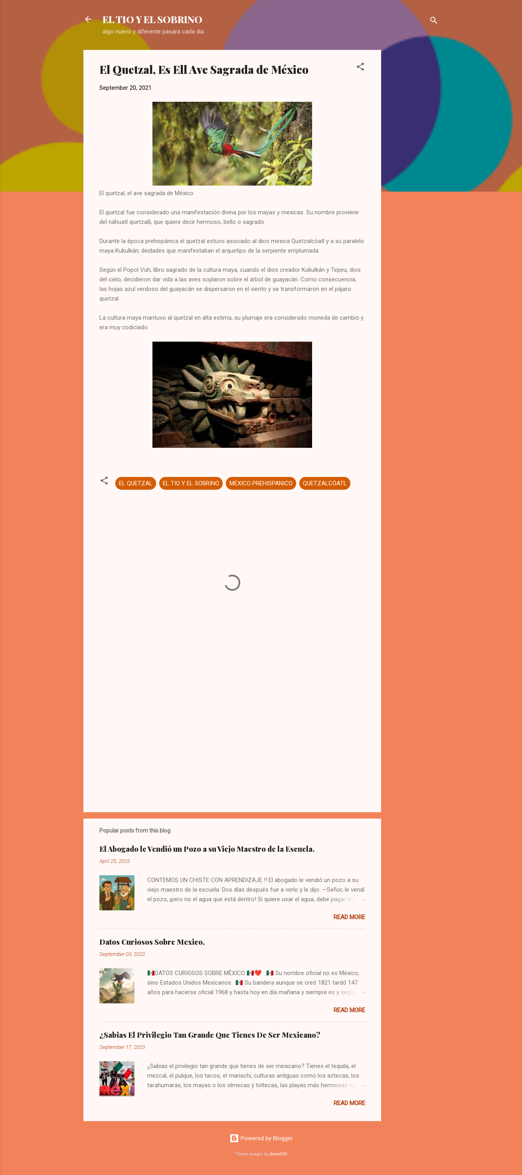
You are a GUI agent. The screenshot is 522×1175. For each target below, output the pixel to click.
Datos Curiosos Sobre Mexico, (152, 942)
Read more (349, 917)
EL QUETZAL (135, 483)
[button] (360, 68)
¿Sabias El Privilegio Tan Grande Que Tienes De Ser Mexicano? (209, 1035)
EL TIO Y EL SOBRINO (152, 19)
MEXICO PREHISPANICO (261, 483)
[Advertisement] (413, 169)
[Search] (434, 22)
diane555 (278, 1154)
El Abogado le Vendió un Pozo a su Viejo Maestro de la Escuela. (206, 849)
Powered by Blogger (261, 1138)
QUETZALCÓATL (325, 483)
